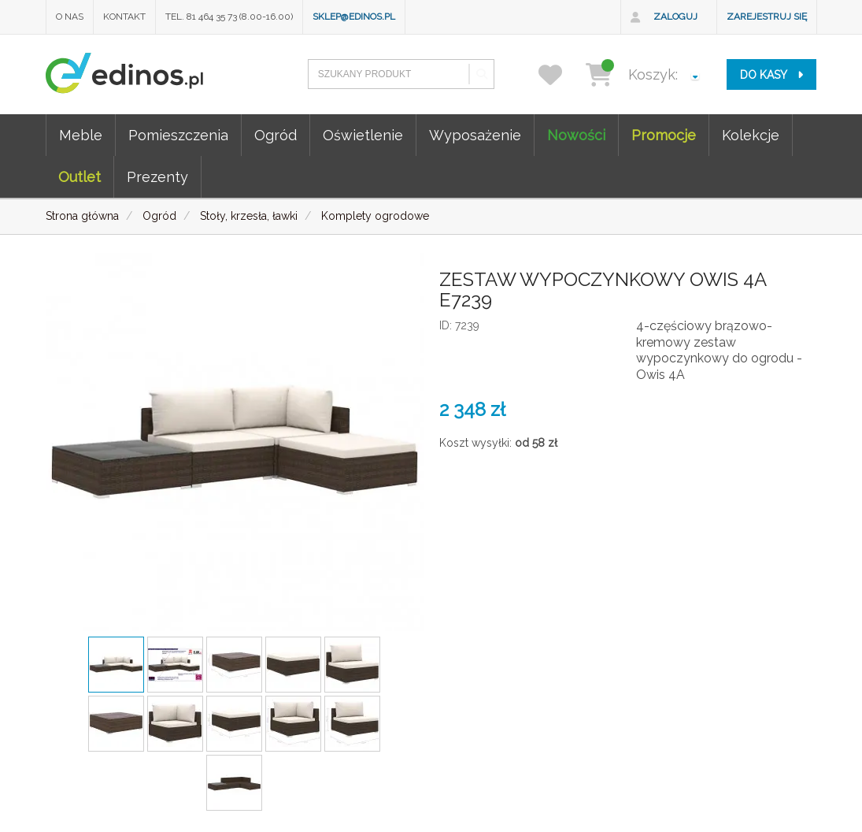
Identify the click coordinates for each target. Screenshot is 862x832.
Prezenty (157, 177)
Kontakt (124, 16)
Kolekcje (750, 135)
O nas (69, 16)
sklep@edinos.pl (354, 16)
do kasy (771, 75)
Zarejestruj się (767, 16)
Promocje (663, 135)
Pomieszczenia (178, 135)
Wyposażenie (475, 135)
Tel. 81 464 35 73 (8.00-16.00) (229, 16)
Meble (80, 135)
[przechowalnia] (560, 74)
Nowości (576, 135)
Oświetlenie (363, 135)
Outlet (79, 177)
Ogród (275, 135)
